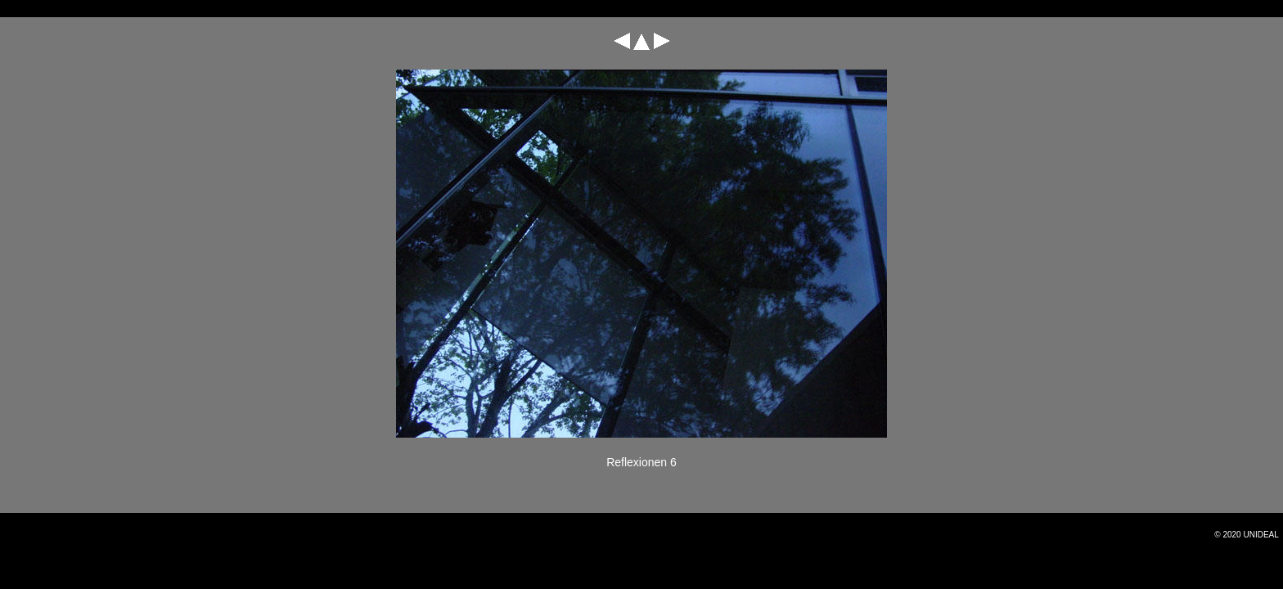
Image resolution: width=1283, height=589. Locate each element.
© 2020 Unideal (1246, 534)
